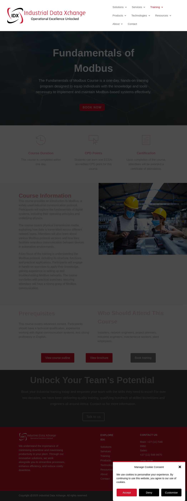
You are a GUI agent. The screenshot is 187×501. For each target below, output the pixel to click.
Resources (161, 15)
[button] (180, 467)
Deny (149, 492)
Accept (127, 492)
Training (155, 7)
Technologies (139, 15)
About (116, 24)
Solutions (118, 7)
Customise (171, 492)
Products (118, 15)
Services (137, 7)
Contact (132, 24)
